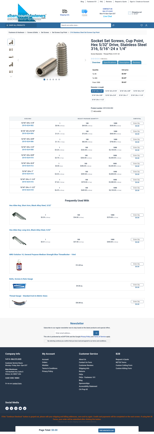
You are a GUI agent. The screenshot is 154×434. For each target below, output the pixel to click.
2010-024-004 (27, 133)
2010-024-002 (27, 125)
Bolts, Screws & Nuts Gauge (21, 279)
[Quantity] (137, 123)
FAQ (101, 2)
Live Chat (107, 16)
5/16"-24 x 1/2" (138, 91)
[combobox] (85, 25)
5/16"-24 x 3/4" (110, 95)
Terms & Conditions (49, 368)
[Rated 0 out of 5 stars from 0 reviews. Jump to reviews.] (99, 58)
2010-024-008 (27, 150)
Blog (82, 2)
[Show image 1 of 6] (44, 79)
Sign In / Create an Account (139, 2)
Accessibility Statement (88, 386)
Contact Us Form (85, 362)
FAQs (81, 374)
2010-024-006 (27, 141)
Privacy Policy (86, 337)
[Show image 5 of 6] (56, 79)
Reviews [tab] (136, 62)
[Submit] (96, 333)
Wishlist (45, 365)
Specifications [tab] (110, 62)
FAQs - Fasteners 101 (87, 377)
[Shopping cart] (135, 13)
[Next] (85, 60)
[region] (47, 60)
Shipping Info (84, 368)
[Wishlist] (141, 25)
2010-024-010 (27, 158)
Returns (82, 371)
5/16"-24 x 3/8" (125, 91)
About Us (82, 359)
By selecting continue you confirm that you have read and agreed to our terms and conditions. (77, 341)
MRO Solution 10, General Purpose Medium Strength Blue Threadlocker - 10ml (42, 254)
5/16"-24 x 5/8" (97, 95)
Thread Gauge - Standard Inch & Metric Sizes (28, 296)
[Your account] (146, 25)
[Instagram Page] (16, 408)
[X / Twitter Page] (11, 408)
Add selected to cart (107, 430)
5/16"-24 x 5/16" (111, 91)
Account (45, 359)
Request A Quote (122, 359)
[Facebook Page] (7, 408)
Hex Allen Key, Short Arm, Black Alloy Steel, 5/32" (30, 205)
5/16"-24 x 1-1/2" (98, 100)
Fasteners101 (92, 2)
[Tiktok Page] (24, 408)
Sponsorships (84, 383)
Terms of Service (100, 337)
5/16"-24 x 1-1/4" (137, 95)
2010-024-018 (27, 190)
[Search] (113, 25)
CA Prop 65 (83, 389)
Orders (44, 362)
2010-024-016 (27, 182)
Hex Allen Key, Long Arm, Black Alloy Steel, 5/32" (30, 230)
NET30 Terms (121, 362)
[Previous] (18, 60)
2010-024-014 (27, 174)
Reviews (109, 2)
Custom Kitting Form (124, 368)
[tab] (124, 62)
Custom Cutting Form (124, 365)
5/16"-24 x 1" (123, 95)
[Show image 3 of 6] (50, 79)
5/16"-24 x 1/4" (97, 91)
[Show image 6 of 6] (59, 79)
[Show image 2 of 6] (47, 79)
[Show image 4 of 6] (53, 79)
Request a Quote (121, 2)
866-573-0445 (108, 11)
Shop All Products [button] (16, 25)
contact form (17, 383)
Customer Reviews (86, 365)
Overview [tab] (96, 62)
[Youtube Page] (20, 408)
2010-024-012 (27, 166)
